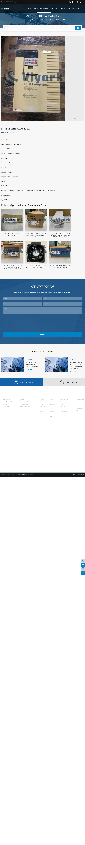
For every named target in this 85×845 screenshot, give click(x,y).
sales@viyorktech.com (21, 2)
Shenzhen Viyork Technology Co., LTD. (15, 474)
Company (54, 8)
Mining (61, 404)
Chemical (62, 401)
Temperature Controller (25, 404)
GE (50, 409)
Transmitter (23, 409)
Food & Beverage (64, 399)
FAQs (77, 413)
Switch (4, 409)
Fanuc (41, 404)
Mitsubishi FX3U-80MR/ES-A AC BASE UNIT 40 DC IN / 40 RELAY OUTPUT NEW (36, 235)
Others (41, 413)
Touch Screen (6, 406)
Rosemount (52, 404)
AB (41, 409)
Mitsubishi (44, 20)
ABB (51, 406)
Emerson (42, 411)
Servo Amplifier (6, 399)
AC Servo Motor (6, 397)
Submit (42, 334)
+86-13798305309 (7, 2)
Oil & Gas (62, 406)
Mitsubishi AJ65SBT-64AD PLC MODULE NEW (12, 234)
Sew (51, 413)
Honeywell (52, 411)
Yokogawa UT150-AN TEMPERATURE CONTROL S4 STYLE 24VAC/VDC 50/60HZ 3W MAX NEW (60, 235)
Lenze (51, 416)
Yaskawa (52, 397)
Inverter (22, 399)
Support (61, 8)
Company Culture (80, 399)
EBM (41, 416)
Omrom (51, 399)
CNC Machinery (64, 397)
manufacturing (63, 411)
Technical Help (79, 408)
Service (77, 410)
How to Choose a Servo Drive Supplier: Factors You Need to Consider (32, 364)
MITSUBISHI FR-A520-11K (58, 20)
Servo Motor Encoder (7, 401)
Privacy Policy (81, 474)
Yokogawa (42, 406)
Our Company (79, 397)
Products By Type (31, 8)
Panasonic (42, 399)
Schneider (52, 401)
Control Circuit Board (25, 406)
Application (67, 8)
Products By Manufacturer (44, 8)
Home (20, 20)
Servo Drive (23, 397)
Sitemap (73, 474)
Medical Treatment (64, 409)
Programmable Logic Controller (27, 401)
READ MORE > (30, 369)
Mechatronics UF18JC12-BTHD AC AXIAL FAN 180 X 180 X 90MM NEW (36, 266)
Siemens (42, 401)
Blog (73, 8)
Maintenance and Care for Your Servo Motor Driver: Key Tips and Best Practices (76, 365)
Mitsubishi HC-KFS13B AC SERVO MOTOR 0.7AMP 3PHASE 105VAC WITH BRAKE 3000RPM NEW (12, 267)
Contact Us (78, 8)
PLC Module (6, 404)
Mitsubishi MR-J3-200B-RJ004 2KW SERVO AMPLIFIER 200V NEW (60, 266)
